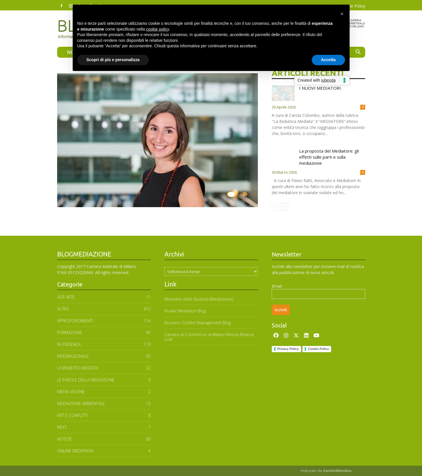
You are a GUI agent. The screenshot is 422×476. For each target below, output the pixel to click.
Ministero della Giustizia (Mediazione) (198, 299)
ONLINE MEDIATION (75, 450)
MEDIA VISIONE (71, 391)
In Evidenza (68, 344)
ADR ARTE (66, 297)
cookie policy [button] (157, 29)
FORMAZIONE (69, 332)
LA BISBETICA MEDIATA (77, 368)
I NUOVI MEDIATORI (320, 88)
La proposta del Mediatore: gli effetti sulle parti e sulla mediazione (329, 157)
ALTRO (63, 309)
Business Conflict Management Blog (197, 322)
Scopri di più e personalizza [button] (113, 59)
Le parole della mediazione (86, 380)
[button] (358, 52)
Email (277, 286)
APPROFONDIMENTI (75, 320)
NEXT (62, 427)
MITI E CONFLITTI (72, 415)
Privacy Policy (288, 349)
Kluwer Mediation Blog (185, 311)
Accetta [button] (328, 59)
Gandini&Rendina (337, 470)
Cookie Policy (318, 349)
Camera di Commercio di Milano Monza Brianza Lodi (209, 337)
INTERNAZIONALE (73, 356)
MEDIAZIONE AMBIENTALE (81, 403)
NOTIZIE (64, 439)
